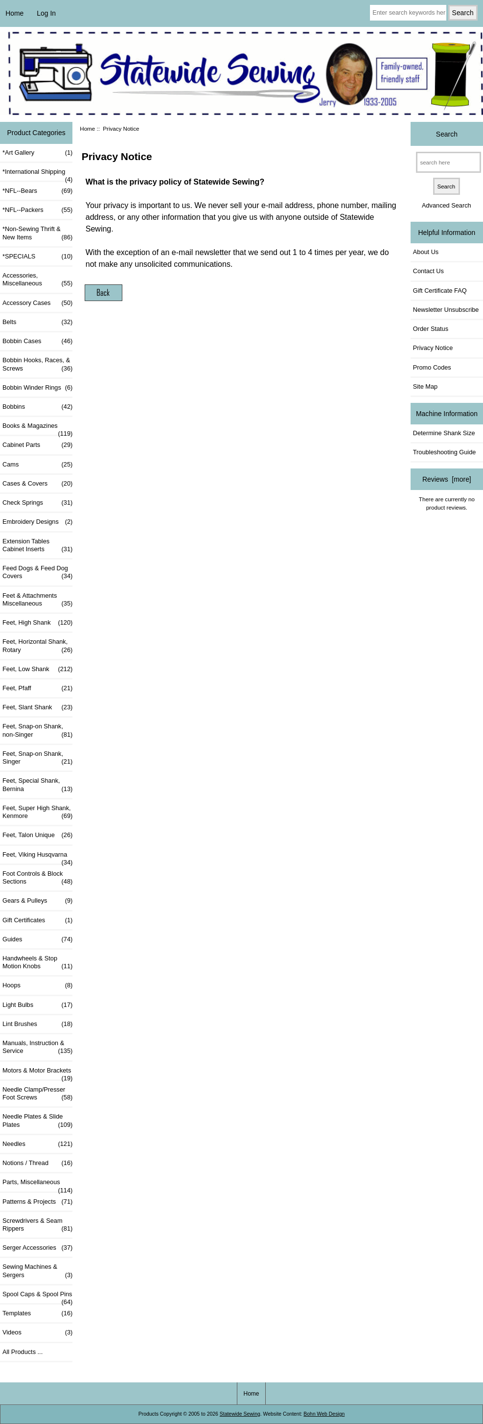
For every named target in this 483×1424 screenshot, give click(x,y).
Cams (37, 464)
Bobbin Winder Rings (37, 388)
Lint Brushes (37, 1024)
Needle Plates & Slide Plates (37, 1120)
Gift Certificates (37, 920)
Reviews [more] (446, 479)
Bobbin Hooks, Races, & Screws (37, 364)
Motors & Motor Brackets (37, 1073)
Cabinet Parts (37, 445)
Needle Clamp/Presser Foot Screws (37, 1093)
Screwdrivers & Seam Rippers (37, 1225)
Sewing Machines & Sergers (37, 1271)
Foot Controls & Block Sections (37, 878)
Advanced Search (446, 205)
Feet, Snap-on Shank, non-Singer (37, 730)
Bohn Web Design (324, 1414)
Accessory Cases (37, 303)
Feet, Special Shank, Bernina (37, 785)
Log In (46, 13)
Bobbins (37, 407)
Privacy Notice (433, 347)
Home (14, 13)
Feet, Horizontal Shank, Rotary (37, 646)
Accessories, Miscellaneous (37, 279)
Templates (37, 1313)
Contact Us (428, 271)
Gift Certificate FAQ (440, 290)
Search (447, 134)
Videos (37, 1332)
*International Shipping (37, 174)
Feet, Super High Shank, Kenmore (37, 812)
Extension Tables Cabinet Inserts (37, 545)
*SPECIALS (37, 256)
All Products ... (22, 1351)
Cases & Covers (37, 484)
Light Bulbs (37, 1005)
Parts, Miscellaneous (37, 1184)
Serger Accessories (37, 1248)
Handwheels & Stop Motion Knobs (37, 962)
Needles (37, 1144)
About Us (425, 252)
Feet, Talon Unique (37, 835)
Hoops (37, 985)
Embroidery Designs (37, 522)
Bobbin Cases (37, 341)
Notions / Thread (37, 1163)
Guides (37, 939)
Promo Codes (432, 367)
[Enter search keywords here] (408, 13)
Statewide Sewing (240, 1414)
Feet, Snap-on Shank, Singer (37, 758)
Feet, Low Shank (37, 669)
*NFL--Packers (37, 210)
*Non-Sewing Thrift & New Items (37, 233)
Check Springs (37, 503)
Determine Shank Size (444, 433)
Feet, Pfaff (37, 688)
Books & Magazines (37, 428)
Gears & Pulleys (37, 901)
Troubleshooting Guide (444, 452)
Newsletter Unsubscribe (446, 309)
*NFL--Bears (37, 191)
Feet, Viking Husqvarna (37, 857)
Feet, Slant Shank (37, 707)
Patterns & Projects (37, 1202)
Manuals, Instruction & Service (37, 1047)
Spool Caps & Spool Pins (37, 1296)
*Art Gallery (37, 153)
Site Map (425, 386)
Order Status (430, 328)
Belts (37, 322)
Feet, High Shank (37, 623)
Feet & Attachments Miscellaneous (37, 599)
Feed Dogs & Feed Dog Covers (37, 572)
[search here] (448, 162)
